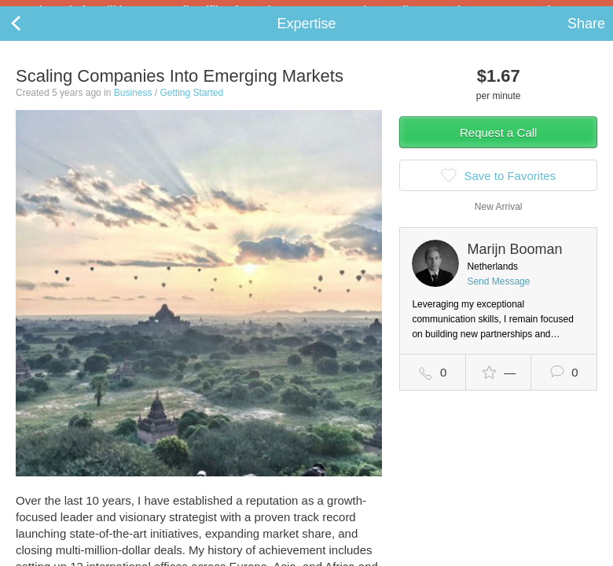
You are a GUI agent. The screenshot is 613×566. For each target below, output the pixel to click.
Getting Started (191, 105)
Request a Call (498, 145)
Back (31, 36)
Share (586, 36)
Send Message (498, 294)
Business (133, 105)
